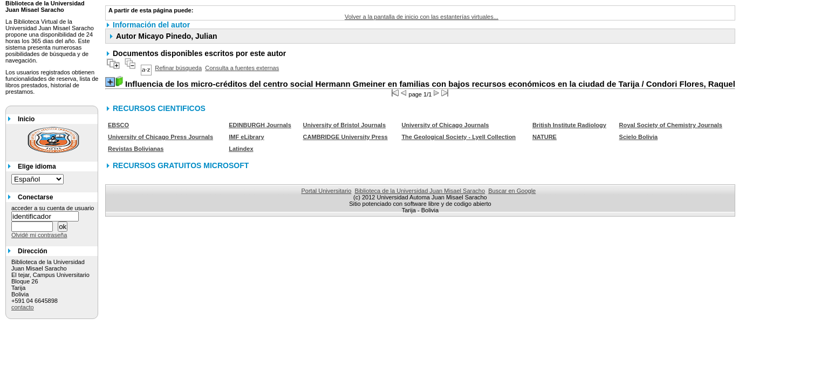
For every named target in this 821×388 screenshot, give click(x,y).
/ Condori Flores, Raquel (430, 83)
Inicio (26, 119)
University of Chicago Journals (445, 125)
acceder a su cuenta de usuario (52, 208)
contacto (22, 307)
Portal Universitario (326, 191)
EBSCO (118, 125)
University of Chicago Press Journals (160, 137)
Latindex (241, 149)
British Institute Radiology (569, 125)
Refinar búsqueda (178, 68)
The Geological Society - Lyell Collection (458, 137)
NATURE (544, 137)
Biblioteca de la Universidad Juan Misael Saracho (420, 191)
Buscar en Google (512, 191)
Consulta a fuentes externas (242, 68)
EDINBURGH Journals (260, 125)
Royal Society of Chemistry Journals (670, 125)
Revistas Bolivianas (135, 149)
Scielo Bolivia (638, 137)
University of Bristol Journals (344, 125)
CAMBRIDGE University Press (345, 137)
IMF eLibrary (246, 137)
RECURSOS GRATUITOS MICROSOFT (181, 165)
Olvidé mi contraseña (39, 235)
